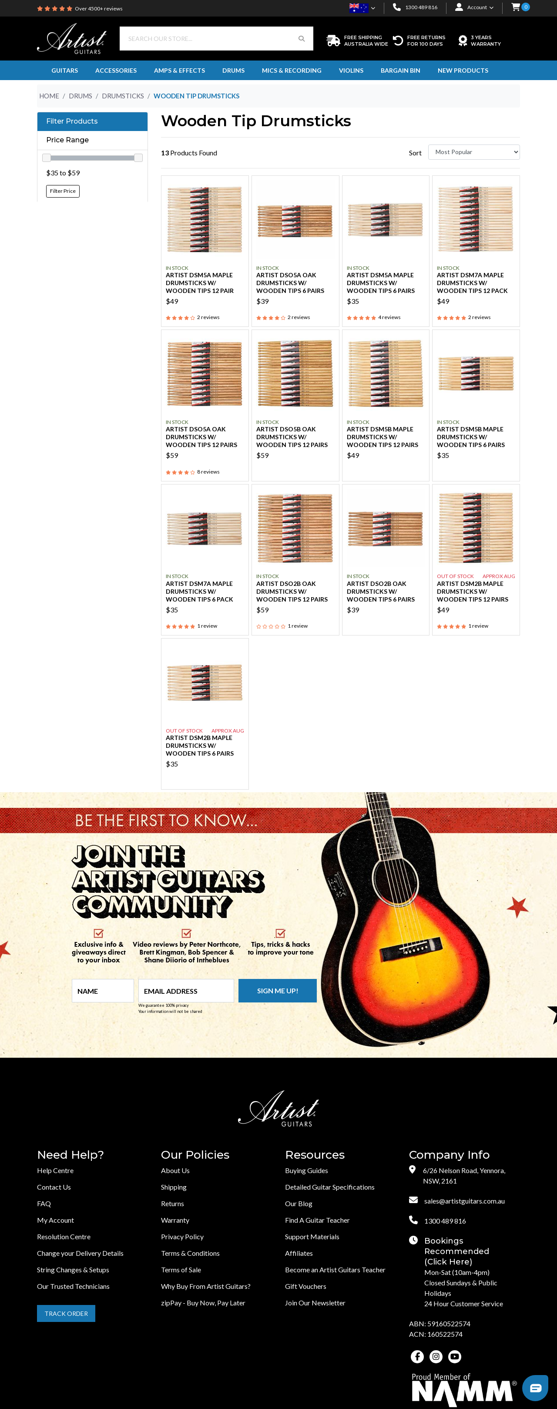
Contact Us (54, 1187)
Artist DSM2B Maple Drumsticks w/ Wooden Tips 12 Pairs (472, 591)
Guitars (64, 70)
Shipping (174, 1187)
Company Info (449, 1155)
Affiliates (299, 1253)
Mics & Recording (292, 70)
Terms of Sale (181, 1269)
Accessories (116, 70)
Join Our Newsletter (315, 1302)
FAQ (44, 1203)
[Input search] (205, 38)
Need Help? (70, 1155)
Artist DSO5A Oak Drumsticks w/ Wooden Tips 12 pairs (201, 436)
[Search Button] (301, 38)
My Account (55, 1220)
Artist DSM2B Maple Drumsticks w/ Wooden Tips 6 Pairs (200, 745)
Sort (415, 152)
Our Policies (195, 1155)
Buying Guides (306, 1170)
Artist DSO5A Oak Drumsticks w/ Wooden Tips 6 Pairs (290, 282)
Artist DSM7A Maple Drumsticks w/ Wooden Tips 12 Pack (472, 282)
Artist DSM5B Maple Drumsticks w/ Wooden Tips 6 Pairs (471, 436)
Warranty (175, 1220)
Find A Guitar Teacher (317, 1220)
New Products (463, 70)
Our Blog (298, 1203)
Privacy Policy (182, 1236)
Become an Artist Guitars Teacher (335, 1269)
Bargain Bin (400, 70)
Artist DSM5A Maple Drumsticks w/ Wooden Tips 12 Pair (200, 282)
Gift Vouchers (305, 1286)
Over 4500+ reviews (99, 8)
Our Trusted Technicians (73, 1286)
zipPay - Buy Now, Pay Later (203, 1302)
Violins (351, 70)
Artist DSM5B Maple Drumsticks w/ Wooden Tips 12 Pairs (382, 436)
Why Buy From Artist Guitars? (206, 1286)
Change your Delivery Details (80, 1253)
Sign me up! (278, 990)
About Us (175, 1170)
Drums (233, 70)
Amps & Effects (179, 70)
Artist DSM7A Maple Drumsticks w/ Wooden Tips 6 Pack (199, 591)
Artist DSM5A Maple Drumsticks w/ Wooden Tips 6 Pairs (381, 282)
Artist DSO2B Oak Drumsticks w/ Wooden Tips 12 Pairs (292, 591)
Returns (172, 1203)
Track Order (66, 1313)
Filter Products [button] (72, 121)
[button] (515, 8)
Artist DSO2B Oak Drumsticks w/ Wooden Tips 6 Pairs (381, 591)
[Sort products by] (474, 152)
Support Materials (312, 1236)
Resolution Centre (64, 1236)
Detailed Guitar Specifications (330, 1187)
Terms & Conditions (190, 1253)
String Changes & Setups (73, 1269)
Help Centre (55, 1170)
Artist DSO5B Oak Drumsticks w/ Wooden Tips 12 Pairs (292, 436)
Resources (315, 1155)
